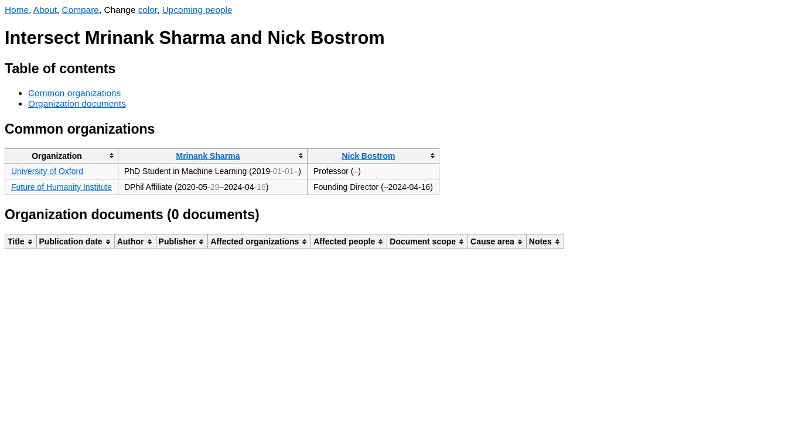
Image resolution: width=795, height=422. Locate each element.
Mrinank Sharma (208, 156)
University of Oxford (47, 171)
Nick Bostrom (368, 156)
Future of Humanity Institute (61, 187)
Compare (80, 10)
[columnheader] (61, 155)
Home (17, 10)
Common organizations (74, 93)
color (148, 10)
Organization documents (77, 103)
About (45, 10)
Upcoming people (197, 10)
